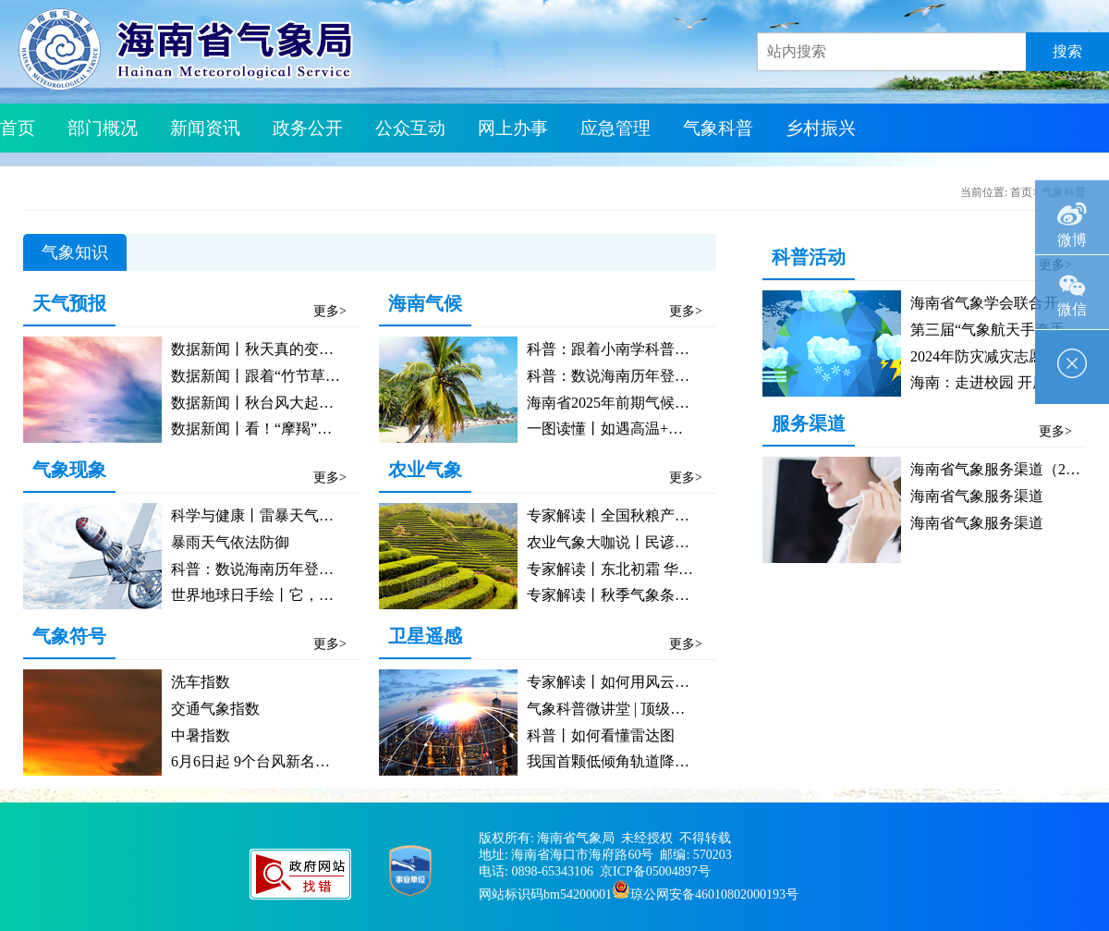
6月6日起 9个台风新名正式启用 (272, 761)
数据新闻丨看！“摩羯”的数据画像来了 (295, 428)
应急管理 (615, 128)
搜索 (1067, 51)
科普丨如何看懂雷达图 (601, 735)
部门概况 (102, 128)
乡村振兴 (821, 128)
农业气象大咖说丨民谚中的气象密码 (645, 542)
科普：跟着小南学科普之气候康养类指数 (660, 349)
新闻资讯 (205, 128)
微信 (1072, 286)
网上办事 (513, 128)
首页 (17, 128)
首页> (1024, 192)
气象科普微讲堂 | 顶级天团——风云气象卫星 (672, 709)
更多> (330, 311)
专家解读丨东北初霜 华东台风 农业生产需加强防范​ (693, 569)
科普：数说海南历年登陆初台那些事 (289, 569)
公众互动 (410, 128)
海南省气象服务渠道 (976, 496)
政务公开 (308, 128)
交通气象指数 (215, 709)
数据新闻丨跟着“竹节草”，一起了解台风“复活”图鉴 (339, 376)
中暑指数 (200, 735)
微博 (1072, 214)
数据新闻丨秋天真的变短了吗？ (274, 349)
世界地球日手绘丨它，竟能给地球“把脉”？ (310, 595)
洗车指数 (200, 682)
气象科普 (718, 128)
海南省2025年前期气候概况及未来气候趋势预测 (682, 402)
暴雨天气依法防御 (230, 542)
